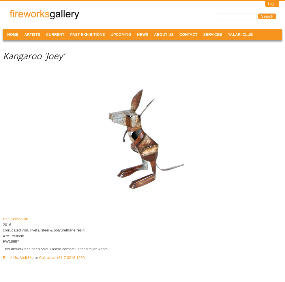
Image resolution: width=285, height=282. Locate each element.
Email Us (10, 257)
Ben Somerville (15, 219)
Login (272, 4)
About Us (164, 34)
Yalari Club (240, 34)
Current (55, 34)
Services (212, 34)
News (142, 34)
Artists (32, 34)
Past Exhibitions (87, 34)
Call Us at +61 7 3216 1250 (62, 257)
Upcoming (121, 34)
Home (12, 34)
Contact (188, 34)
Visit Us (26, 257)
